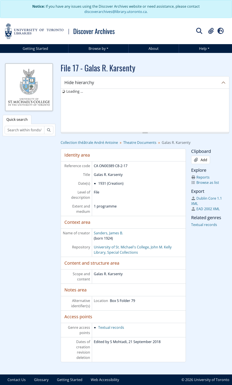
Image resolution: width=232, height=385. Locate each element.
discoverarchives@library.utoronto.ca (115, 11)
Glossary (41, 379)
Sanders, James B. (108, 233)
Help (203, 48)
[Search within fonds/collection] (24, 130)
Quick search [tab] (17, 119)
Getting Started (35, 48)
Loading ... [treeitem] (74, 91)
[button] (211, 31)
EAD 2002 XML (205, 208)
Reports (200, 177)
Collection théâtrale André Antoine (89, 142)
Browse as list (205, 182)
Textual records (111, 327)
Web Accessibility (105, 379)
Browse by (97, 48)
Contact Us (16, 379)
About (154, 48)
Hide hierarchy (79, 82)
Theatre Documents (139, 142)
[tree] (145, 111)
